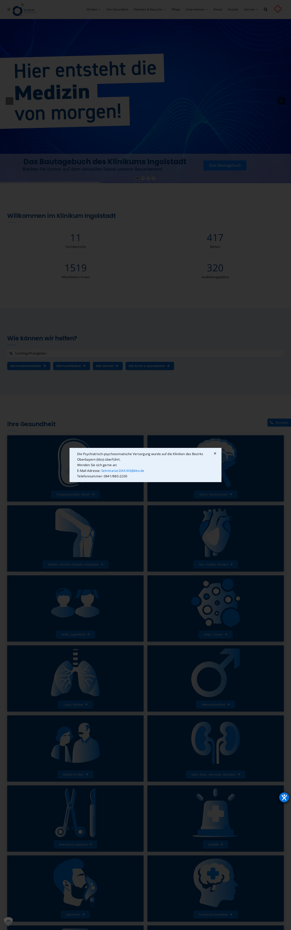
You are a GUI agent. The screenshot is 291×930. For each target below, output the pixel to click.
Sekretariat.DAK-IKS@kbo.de (122, 470)
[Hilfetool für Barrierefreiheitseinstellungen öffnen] (284, 797)
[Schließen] (215, 453)
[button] (8, 921)
